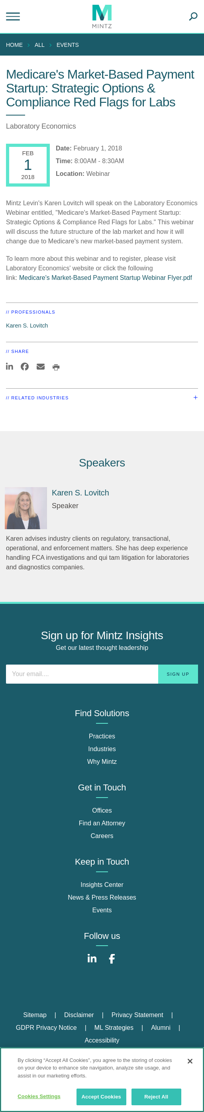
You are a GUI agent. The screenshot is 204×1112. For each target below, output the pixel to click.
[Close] (190, 1061)
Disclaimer (79, 1015)
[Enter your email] (102, 674)
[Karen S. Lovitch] (26, 508)
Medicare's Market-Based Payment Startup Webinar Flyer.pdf (105, 277)
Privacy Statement (137, 1015)
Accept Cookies (101, 1097)
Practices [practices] (102, 736)
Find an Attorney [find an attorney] (102, 823)
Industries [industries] (102, 749)
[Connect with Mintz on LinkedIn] (92, 963)
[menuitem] (16, 45)
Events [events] (102, 910)
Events (68, 45)
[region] (102, 1079)
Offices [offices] (102, 810)
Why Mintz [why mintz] (102, 761)
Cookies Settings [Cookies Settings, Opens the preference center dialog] (39, 1096)
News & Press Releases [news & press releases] (102, 897)
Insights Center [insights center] (102, 884)
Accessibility (101, 1040)
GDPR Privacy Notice (46, 1027)
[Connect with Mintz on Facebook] (112, 963)
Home (14, 45)
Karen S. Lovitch (27, 325)
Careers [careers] (102, 836)
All (40, 45)
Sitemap (35, 1015)
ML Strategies (113, 1027)
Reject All (156, 1097)
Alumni (161, 1027)
